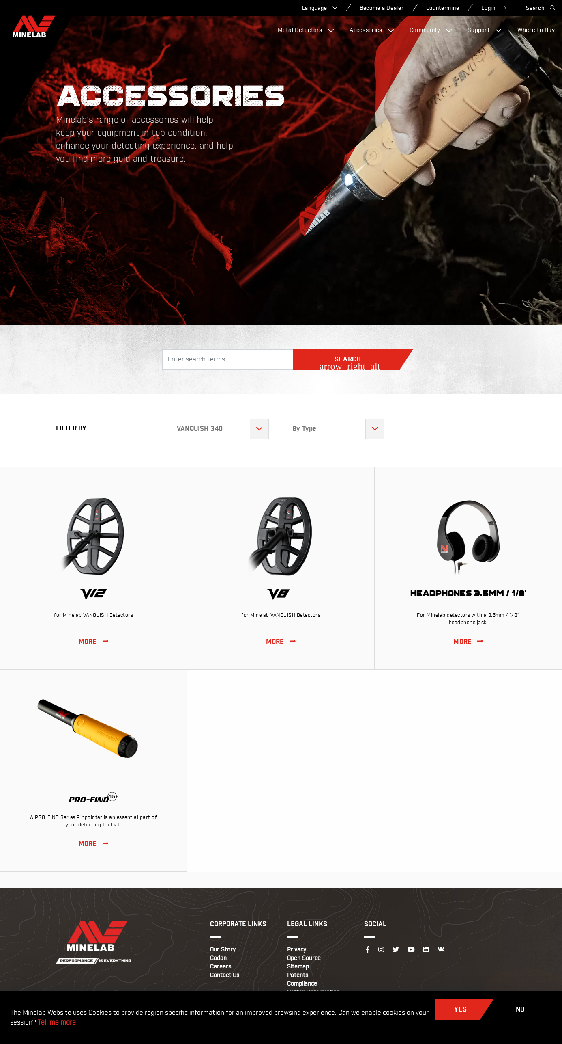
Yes (460, 1009)
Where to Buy (536, 30)
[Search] (227, 359)
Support (485, 30)
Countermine (442, 8)
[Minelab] (34, 26)
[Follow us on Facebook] (367, 949)
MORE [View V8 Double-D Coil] (281, 642)
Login (493, 8)
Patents (297, 975)
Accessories (372, 30)
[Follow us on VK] (441, 949)
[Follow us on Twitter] (396, 949)
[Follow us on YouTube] (411, 949)
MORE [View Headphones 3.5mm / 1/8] (468, 642)
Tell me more (57, 1022)
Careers (220, 967)
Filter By (71, 428)
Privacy (296, 949)
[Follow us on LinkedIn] (426, 949)
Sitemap (298, 967)
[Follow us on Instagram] (381, 949)
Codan (218, 958)
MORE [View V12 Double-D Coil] (93, 642)
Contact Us (224, 975)
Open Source (304, 958)
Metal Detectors (306, 30)
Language (319, 8)
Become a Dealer (382, 8)
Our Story (223, 949)
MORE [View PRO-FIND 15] (93, 844)
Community (431, 30)
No (520, 1009)
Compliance (302, 984)
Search (541, 8)
